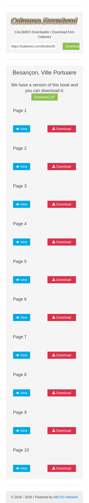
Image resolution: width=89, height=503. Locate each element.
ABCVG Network (65, 497)
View (21, 129)
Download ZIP (44, 97)
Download (73, 46)
